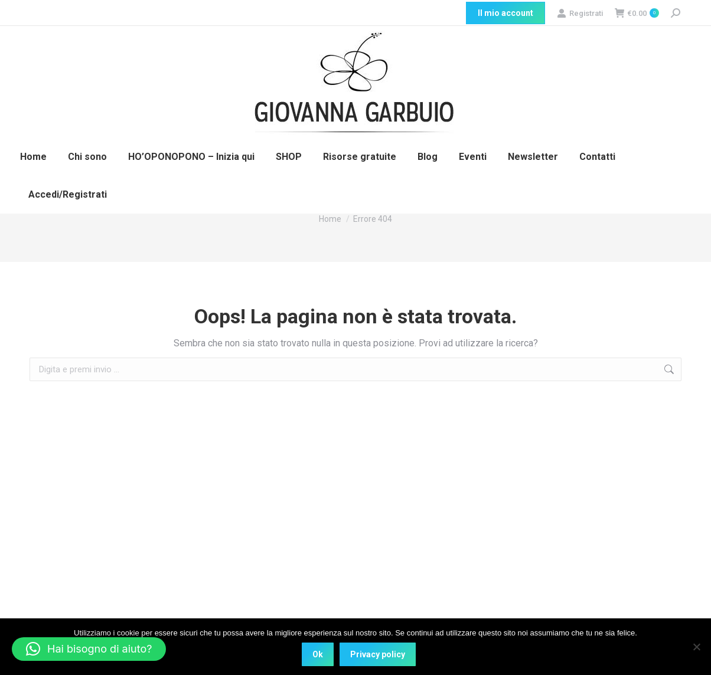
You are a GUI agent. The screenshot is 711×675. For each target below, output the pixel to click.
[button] (89, 649)
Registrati (580, 13)
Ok (317, 654)
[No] (696, 647)
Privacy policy (377, 654)
